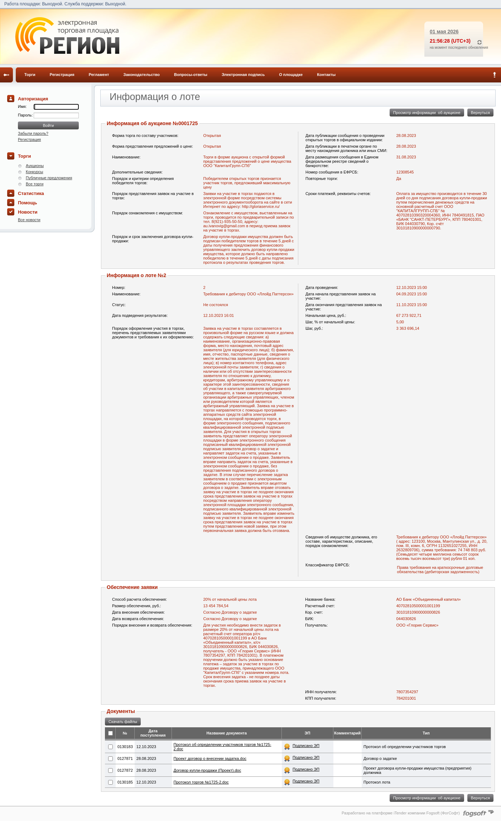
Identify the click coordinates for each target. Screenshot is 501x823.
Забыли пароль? (33, 133)
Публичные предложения (49, 178)
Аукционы (35, 165)
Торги (29, 74)
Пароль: (26, 115)
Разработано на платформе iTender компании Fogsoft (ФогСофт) (401, 813)
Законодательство (142, 74)
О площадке (291, 74)
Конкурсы (34, 172)
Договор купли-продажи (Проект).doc (207, 770)
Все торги (34, 184)
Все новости (29, 220)
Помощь (27, 202)
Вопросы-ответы (190, 74)
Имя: (22, 106)
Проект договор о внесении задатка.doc (210, 758)
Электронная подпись (243, 74)
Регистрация (62, 74)
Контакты (326, 74)
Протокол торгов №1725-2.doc (201, 782)
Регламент (99, 74)
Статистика (31, 193)
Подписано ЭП (306, 745)
